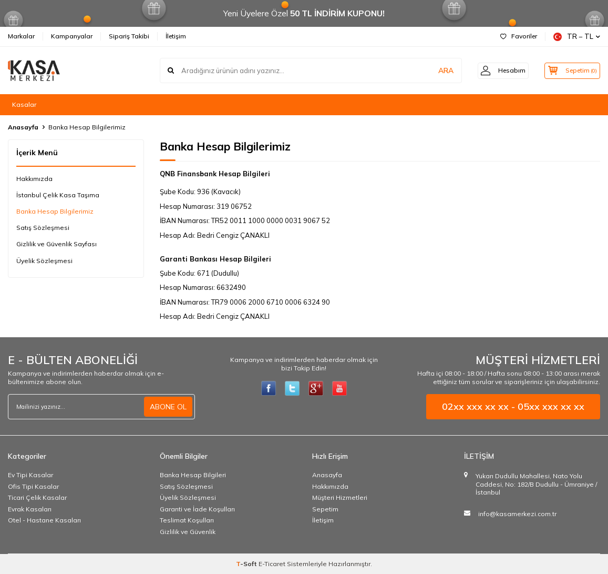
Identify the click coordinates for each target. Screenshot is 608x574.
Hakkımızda (34, 179)
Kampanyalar (71, 36)
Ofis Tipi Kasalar (33, 486)
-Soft (247, 564)
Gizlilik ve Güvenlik (187, 532)
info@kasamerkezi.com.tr (517, 514)
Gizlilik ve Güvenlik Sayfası (56, 244)
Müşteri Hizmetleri (339, 497)
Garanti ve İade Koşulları (197, 509)
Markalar (21, 36)
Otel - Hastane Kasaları (44, 520)
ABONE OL (168, 406)
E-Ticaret (272, 564)
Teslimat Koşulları (187, 520)
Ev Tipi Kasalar (30, 475)
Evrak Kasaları (29, 509)
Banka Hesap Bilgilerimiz (55, 211)
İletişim (176, 36)
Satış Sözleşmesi (42, 227)
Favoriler (518, 36)
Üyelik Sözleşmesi (44, 261)
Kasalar (24, 104)
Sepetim (325, 509)
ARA (436, 70)
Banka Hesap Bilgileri (193, 475)
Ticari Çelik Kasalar (37, 497)
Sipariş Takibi (129, 36)
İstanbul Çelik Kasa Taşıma (57, 195)
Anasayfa (23, 127)
